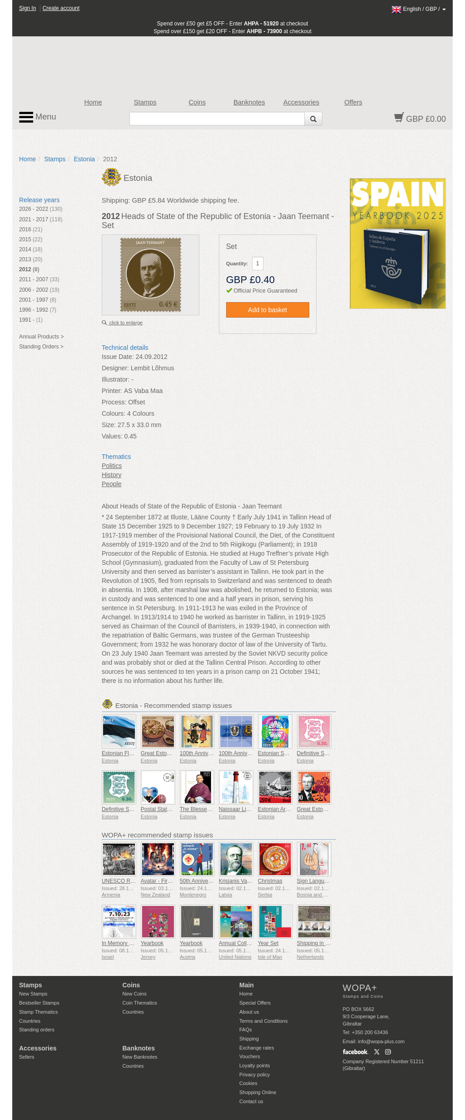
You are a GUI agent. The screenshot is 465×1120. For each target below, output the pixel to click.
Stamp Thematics (38, 1012)
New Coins (135, 993)
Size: (109, 424)
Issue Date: (118, 356)
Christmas (270, 881)
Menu (37, 117)
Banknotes (249, 102)
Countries (29, 1021)
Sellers (27, 1057)
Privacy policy (254, 1074)
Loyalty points (254, 1065)
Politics (112, 465)
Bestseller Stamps (39, 1003)
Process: (114, 402)
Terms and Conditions (263, 1021)
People (112, 484)
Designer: (115, 368)
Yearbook (152, 943)
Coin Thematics (140, 1003)
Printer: (112, 390)
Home (93, 102)
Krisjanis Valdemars (243, 881)
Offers (353, 102)
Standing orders (36, 1029)
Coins (197, 102)
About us (249, 1012)
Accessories (301, 102)
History (112, 474)
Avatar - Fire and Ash (166, 881)
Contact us (251, 1101)
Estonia (84, 159)
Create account (61, 8)
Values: (112, 436)
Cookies (248, 1083)
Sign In (27, 8)
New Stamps (33, 993)
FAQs (245, 1029)
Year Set (268, 943)
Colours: (113, 413)
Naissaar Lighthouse (243, 809)
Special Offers (255, 1003)
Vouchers (249, 1056)
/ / (418, 9)
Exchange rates (256, 1047)
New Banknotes (140, 1057)
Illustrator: (115, 379)
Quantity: (237, 263)
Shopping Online (257, 1092)
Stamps (145, 102)
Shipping (249, 1038)
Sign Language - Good (324, 881)
